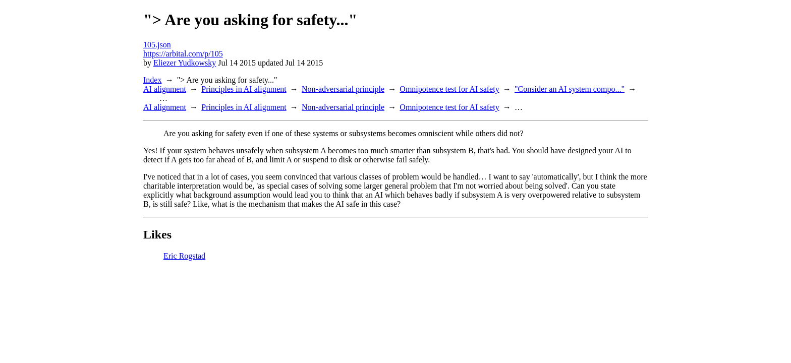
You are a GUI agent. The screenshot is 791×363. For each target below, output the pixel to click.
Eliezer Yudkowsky (184, 62)
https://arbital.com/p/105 (183, 53)
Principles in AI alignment (243, 89)
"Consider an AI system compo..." (570, 89)
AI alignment (164, 89)
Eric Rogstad (184, 256)
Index (152, 80)
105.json (157, 44)
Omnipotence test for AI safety (449, 89)
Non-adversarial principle (343, 89)
